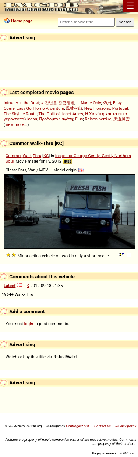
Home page (21, 20)
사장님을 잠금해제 (57, 102)
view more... (16, 124)
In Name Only (88, 102)
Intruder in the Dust (21, 102)
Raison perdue (98, 118)
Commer (14, 155)
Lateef (9, 285)
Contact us (102, 426)
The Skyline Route (20, 113)
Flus (79, 118)
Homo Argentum (48, 108)
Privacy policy (125, 426)
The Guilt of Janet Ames (61, 113)
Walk (27, 155)
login (28, 323)
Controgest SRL (78, 426)
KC (46, 155)
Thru (37, 155)
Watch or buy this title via (42, 356)
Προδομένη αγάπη (56, 118)
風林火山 (74, 108)
